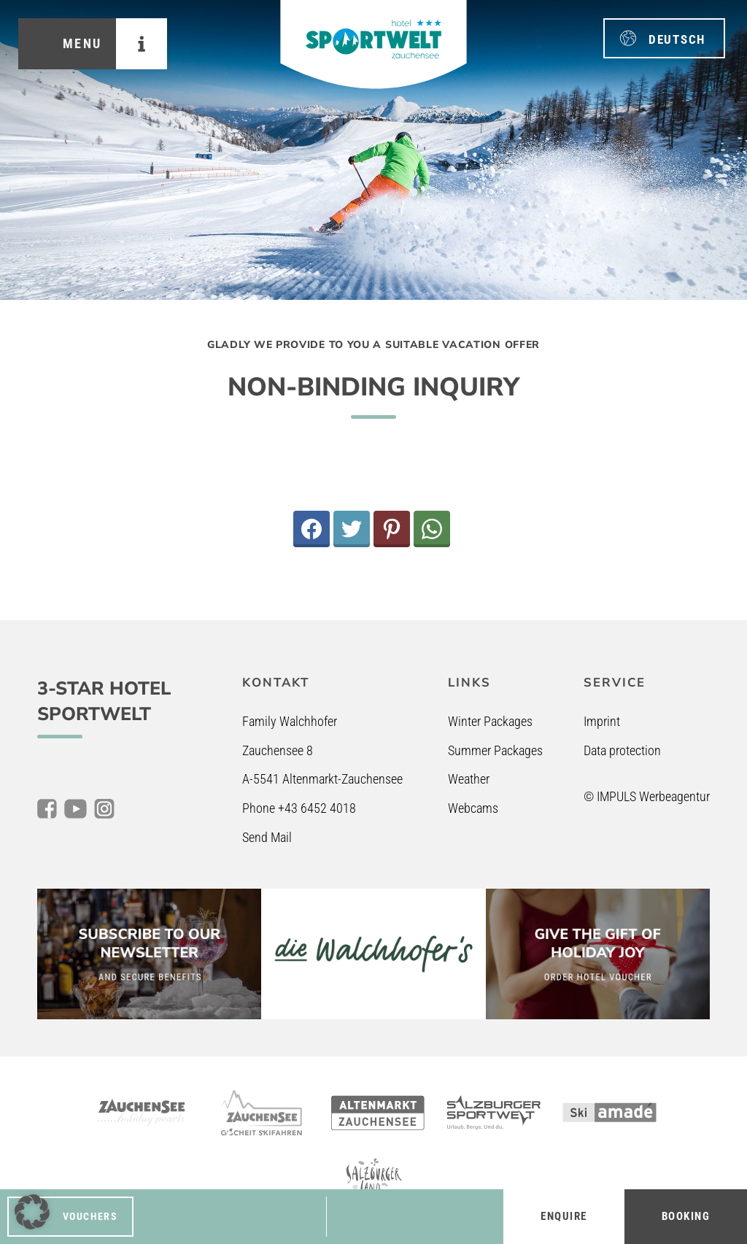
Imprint (602, 721)
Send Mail (267, 837)
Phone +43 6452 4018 (299, 808)
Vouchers (90, 1216)
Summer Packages (495, 750)
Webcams (473, 808)
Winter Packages (490, 721)
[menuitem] (664, 38)
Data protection (622, 750)
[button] (32, 1212)
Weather (468, 779)
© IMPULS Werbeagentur (647, 796)
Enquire (564, 1216)
